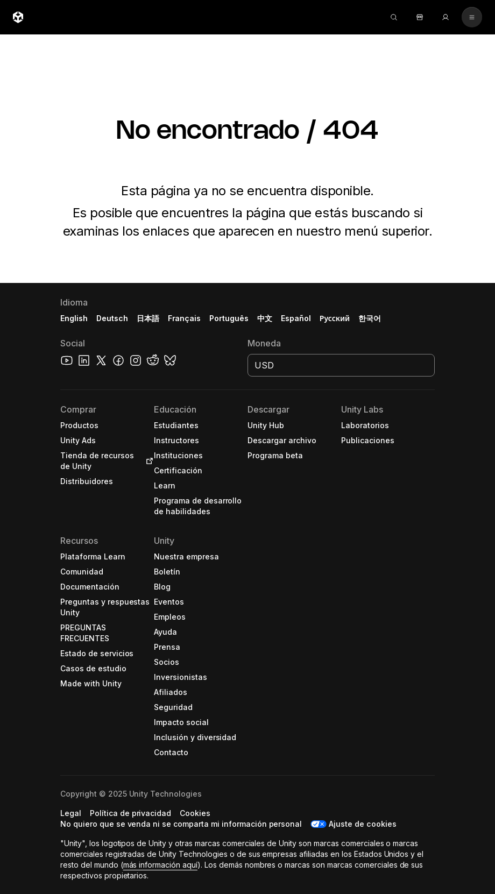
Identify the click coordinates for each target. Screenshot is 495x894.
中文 (264, 318)
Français (184, 318)
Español (296, 318)
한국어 (369, 318)
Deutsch (112, 318)
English (74, 318)
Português (229, 318)
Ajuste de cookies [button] (363, 823)
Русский (335, 318)
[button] (107, 425)
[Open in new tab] (147, 461)
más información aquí (160, 864)
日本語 (148, 318)
